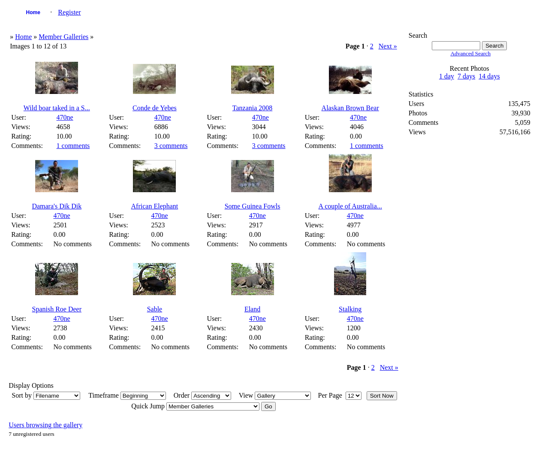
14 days (489, 76)
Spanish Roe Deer (57, 309)
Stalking (350, 309)
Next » (388, 46)
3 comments (171, 145)
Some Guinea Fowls (252, 206)
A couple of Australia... (350, 206)
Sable (155, 309)
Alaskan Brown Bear (350, 108)
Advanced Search (470, 53)
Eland (252, 309)
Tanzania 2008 (252, 108)
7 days (466, 76)
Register (69, 12)
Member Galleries (63, 36)
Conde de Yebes (154, 108)
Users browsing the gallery (45, 425)
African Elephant (154, 206)
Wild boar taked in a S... (57, 108)
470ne (65, 117)
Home (33, 12)
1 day (446, 76)
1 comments (73, 145)
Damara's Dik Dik (56, 206)
